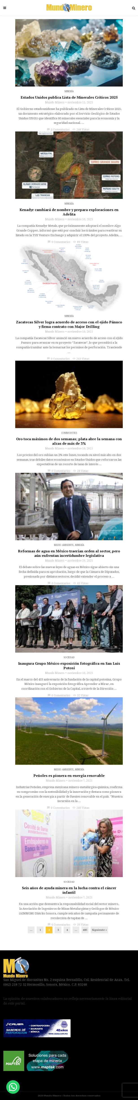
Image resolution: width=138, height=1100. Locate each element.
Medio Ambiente (64, 545)
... (31, 929)
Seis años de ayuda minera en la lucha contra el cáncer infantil (69, 890)
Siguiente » (99, 929)
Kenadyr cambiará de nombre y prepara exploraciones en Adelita (69, 211)
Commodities (69, 433)
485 (85, 929)
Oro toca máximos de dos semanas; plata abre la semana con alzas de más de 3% (69, 441)
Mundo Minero (55, 102)
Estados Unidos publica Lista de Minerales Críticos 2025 (69, 97)
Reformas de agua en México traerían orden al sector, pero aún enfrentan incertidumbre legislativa (69, 553)
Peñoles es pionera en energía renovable (69, 775)
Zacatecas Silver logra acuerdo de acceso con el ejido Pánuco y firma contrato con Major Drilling (69, 324)
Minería (69, 91)
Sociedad (69, 657)
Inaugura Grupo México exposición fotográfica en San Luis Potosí (69, 665)
